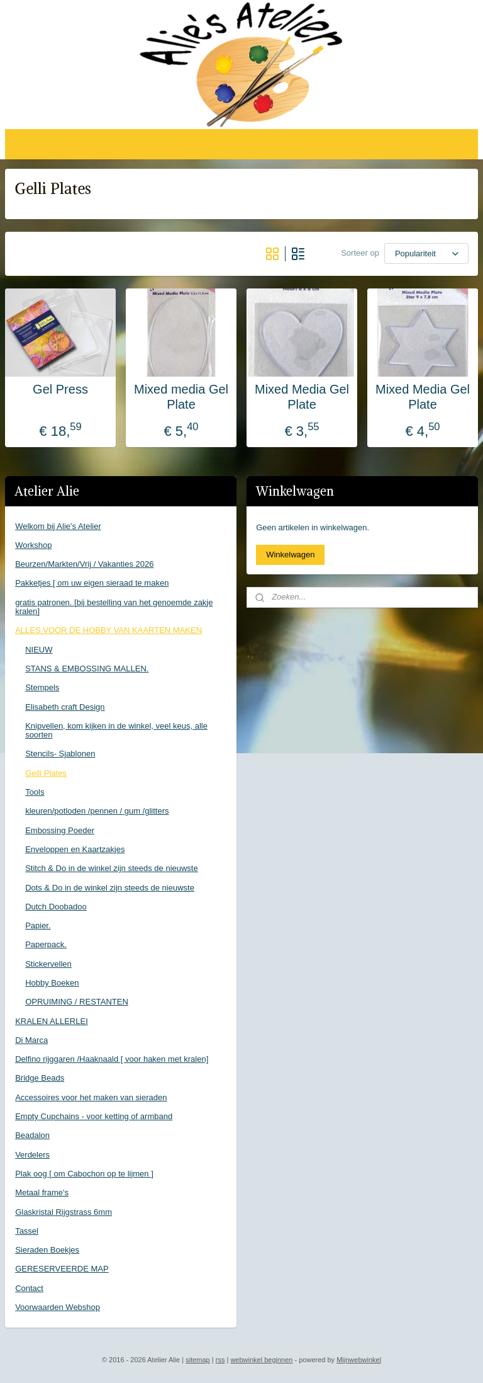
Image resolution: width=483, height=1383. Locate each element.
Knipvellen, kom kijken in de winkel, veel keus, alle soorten (116, 730)
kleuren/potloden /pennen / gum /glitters (97, 811)
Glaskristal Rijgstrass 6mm (63, 1212)
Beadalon (32, 1135)
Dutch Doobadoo (56, 906)
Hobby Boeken (52, 982)
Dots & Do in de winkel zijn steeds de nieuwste (109, 887)
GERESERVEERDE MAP (62, 1268)
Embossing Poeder (59, 830)
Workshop (33, 545)
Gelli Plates (46, 773)
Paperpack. (46, 944)
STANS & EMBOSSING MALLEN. (86, 668)
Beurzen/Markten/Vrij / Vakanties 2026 (84, 564)
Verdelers (32, 1154)
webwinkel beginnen (261, 1359)
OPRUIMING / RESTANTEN (76, 1001)
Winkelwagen (290, 554)
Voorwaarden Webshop (57, 1307)
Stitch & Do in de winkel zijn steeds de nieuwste (111, 868)
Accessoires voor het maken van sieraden (91, 1097)
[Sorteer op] (426, 254)
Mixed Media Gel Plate (302, 396)
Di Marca (31, 1040)
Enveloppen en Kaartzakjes (75, 849)
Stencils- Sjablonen (60, 753)
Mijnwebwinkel (358, 1359)
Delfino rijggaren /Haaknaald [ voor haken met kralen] (111, 1059)
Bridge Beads (39, 1078)
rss (220, 1359)
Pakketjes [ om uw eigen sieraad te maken (92, 583)
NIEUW (38, 649)
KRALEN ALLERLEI (51, 1021)
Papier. (37, 925)
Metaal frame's (42, 1192)
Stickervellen (48, 964)
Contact (29, 1288)
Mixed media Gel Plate (181, 396)
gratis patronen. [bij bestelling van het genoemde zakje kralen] (114, 607)
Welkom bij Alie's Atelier (58, 526)
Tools (34, 792)
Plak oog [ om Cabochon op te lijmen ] (84, 1173)
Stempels (42, 687)
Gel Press (60, 389)
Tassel (26, 1231)
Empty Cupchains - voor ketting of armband (93, 1116)
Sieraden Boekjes (47, 1250)
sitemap (198, 1359)
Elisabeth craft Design (64, 707)
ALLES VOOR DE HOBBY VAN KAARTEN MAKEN (108, 630)
